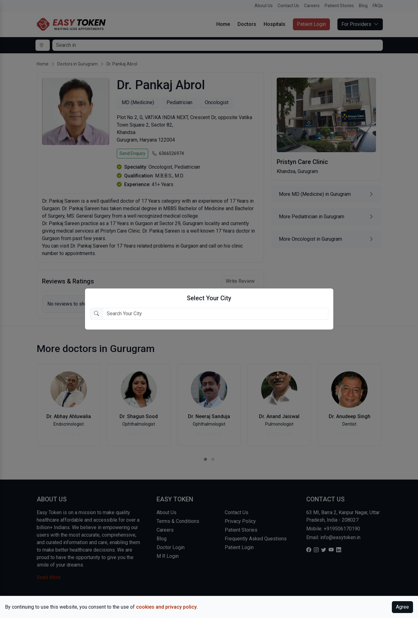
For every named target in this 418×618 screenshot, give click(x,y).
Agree (402, 607)
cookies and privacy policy (166, 607)
